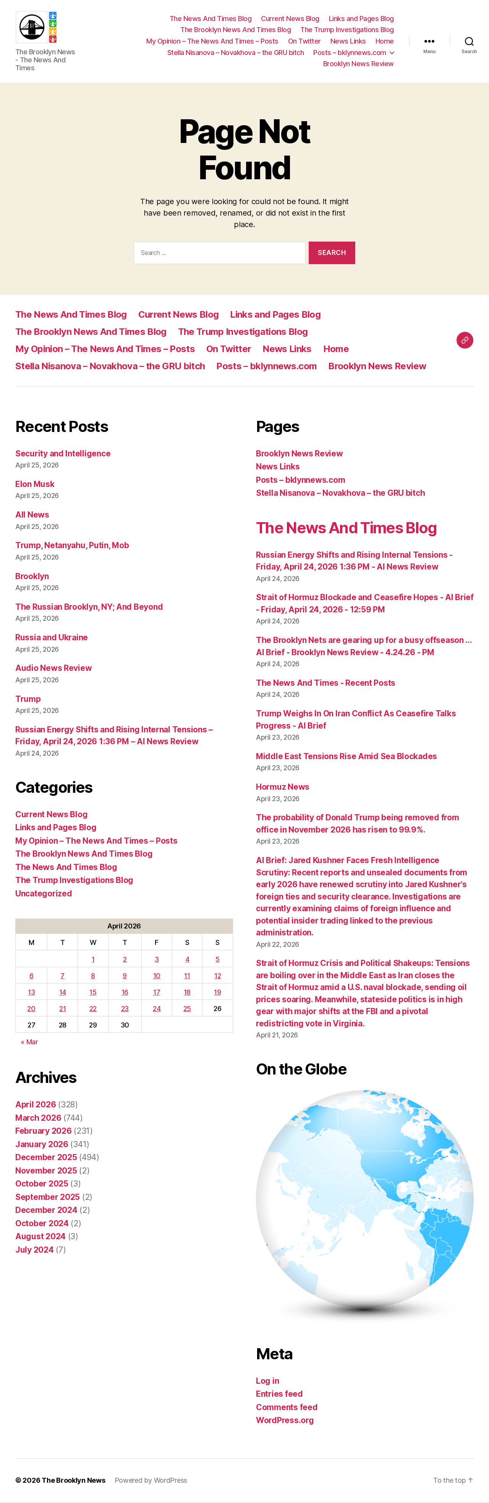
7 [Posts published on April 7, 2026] (62, 977)
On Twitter (304, 42)
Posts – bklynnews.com (349, 53)
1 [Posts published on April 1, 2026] (93, 960)
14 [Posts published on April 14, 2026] (62, 993)
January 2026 (41, 1145)
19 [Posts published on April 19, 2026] (217, 993)
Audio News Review (53, 669)
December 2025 (46, 1159)
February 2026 (43, 1132)
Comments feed (287, 1408)
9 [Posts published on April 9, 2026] (125, 977)
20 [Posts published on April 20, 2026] (31, 1010)
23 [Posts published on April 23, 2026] (125, 1010)
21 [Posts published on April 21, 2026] (62, 1010)
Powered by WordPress (151, 1481)
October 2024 (42, 1224)
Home (385, 42)
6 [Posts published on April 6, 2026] (31, 977)
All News (32, 516)
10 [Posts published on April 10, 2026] (156, 977)
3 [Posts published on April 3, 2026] (157, 960)
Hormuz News (282, 788)
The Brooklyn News (73, 1481)
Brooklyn (32, 577)
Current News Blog (290, 19)
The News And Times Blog (211, 19)
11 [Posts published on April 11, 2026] (187, 977)
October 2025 (41, 1185)
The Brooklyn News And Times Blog (235, 30)
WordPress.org (285, 1422)
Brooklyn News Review (358, 64)
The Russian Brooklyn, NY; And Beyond (89, 608)
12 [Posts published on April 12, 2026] (217, 977)
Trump (28, 700)
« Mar (29, 1043)
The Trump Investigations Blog (347, 30)
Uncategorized (43, 894)
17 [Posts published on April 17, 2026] (156, 993)
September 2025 (47, 1198)
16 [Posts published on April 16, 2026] (124, 993)
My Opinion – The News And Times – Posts (212, 42)
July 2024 (34, 1251)
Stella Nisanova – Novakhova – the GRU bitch (235, 53)
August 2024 (40, 1238)
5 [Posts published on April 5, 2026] (217, 960)
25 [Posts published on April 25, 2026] (187, 1010)
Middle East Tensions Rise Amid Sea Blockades (346, 757)
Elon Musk (35, 485)
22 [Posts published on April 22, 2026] (93, 1010)
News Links (348, 42)
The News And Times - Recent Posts (325, 684)
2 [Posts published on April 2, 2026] (125, 960)
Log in (267, 1382)
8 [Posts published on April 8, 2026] (93, 977)
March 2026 (38, 1119)
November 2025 (46, 1172)
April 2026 (35, 1106)
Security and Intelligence (62, 454)
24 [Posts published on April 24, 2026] (156, 1010)
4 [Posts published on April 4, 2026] (187, 960)
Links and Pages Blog (361, 19)
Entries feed (279, 1395)
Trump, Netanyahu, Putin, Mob (72, 547)
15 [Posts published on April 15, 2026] (92, 993)
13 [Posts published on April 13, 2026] (31, 993)
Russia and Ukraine (51, 639)
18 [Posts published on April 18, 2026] (187, 993)
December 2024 (46, 1211)
